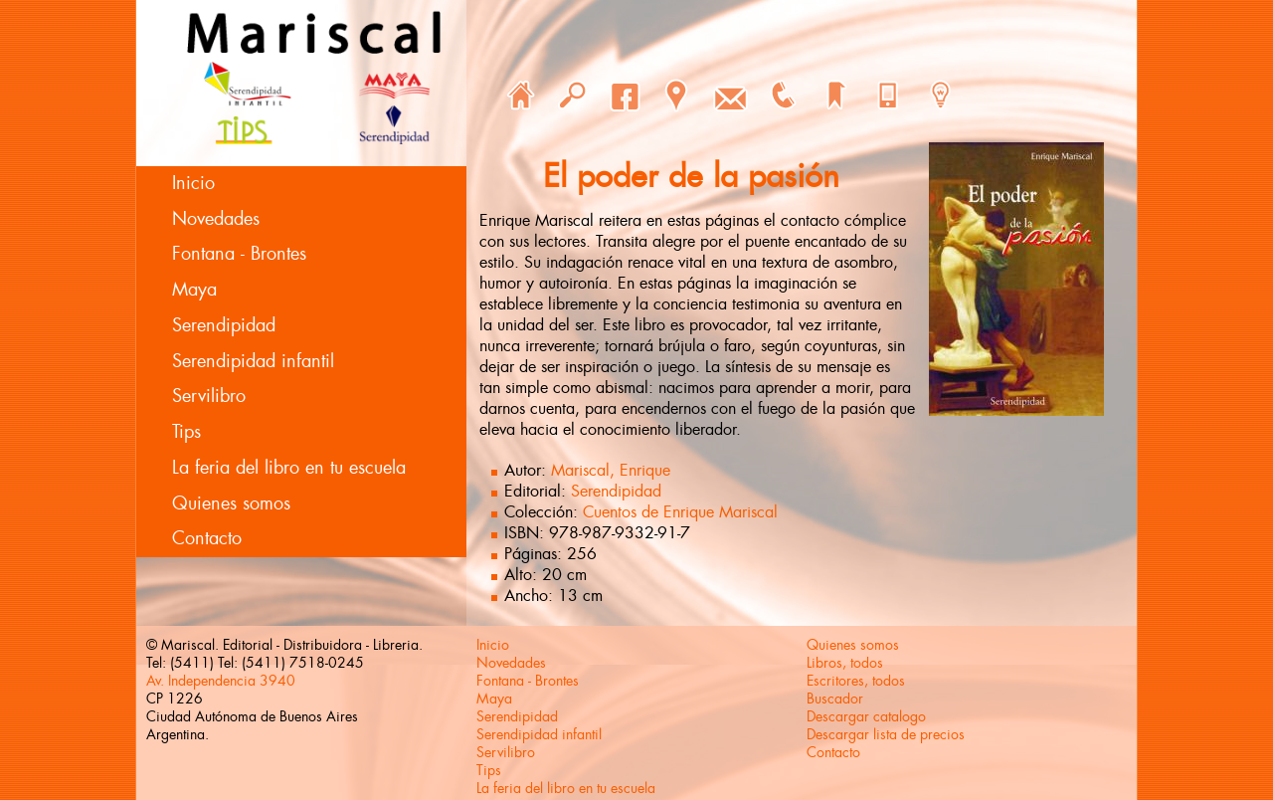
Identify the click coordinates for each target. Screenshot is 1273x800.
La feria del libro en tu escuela (289, 468)
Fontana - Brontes (239, 254)
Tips (186, 432)
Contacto (207, 538)
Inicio (193, 183)
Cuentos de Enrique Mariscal (680, 511)
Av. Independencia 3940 (220, 681)
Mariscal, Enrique (610, 470)
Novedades (216, 219)
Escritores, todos (856, 681)
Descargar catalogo (866, 716)
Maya (194, 289)
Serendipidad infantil (253, 361)
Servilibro (209, 396)
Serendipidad (223, 325)
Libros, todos (845, 663)
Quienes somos (231, 503)
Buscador (835, 698)
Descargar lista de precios (886, 734)
